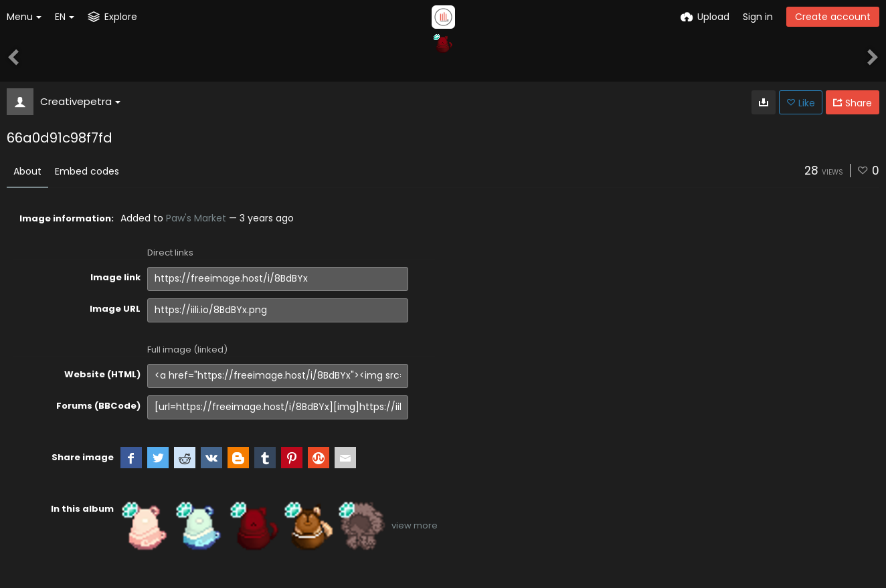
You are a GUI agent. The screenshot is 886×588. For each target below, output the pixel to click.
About (27, 171)
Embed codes (87, 171)
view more (414, 525)
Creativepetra (80, 101)
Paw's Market (196, 218)
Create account (833, 16)
